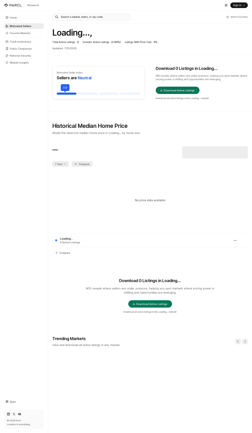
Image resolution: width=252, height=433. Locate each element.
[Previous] (238, 341)
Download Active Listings (177, 90)
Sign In (239, 5)
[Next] (245, 341)
